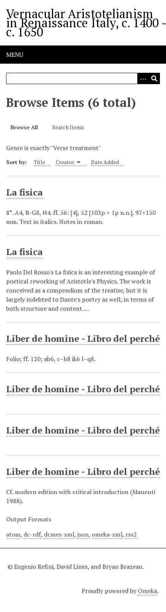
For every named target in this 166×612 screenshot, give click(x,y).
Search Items (68, 127)
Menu (14, 54)
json (83, 534)
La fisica (24, 192)
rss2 (131, 534)
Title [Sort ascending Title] (39, 162)
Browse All (24, 127)
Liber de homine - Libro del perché (83, 338)
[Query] (83, 78)
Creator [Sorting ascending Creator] (68, 162)
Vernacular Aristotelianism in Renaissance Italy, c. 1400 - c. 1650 (86, 23)
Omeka (147, 591)
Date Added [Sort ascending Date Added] (105, 162)
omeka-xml (107, 534)
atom (13, 534)
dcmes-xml (59, 534)
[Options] (143, 78)
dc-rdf (32, 534)
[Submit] (154, 78)
